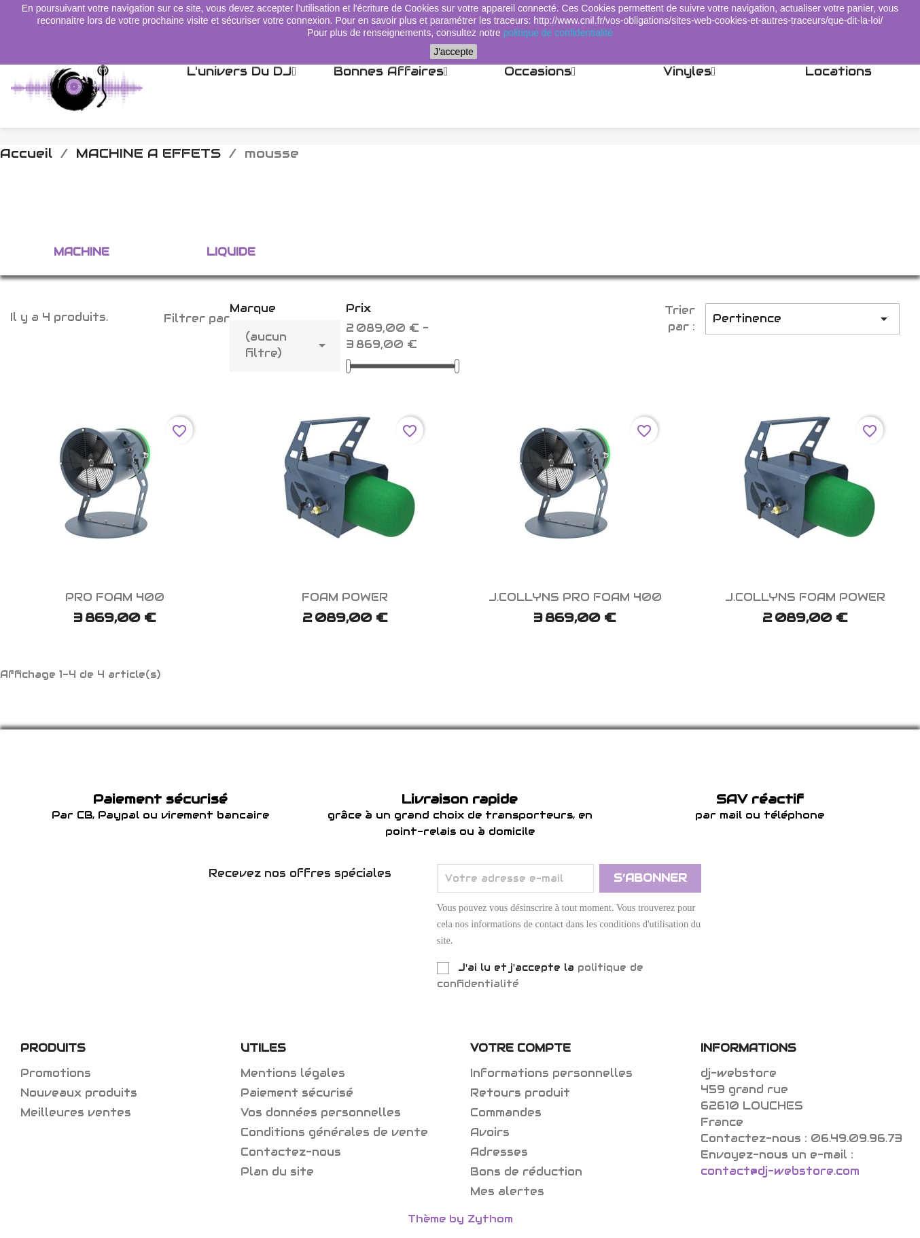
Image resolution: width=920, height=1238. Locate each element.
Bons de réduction (526, 1172)
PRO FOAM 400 (114, 597)
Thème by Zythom (460, 1218)
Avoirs (490, 1132)
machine (81, 252)
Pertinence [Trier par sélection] (802, 319)
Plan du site (277, 1172)
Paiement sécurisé (297, 1093)
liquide (231, 252)
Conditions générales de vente (334, 1132)
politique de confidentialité (558, 32)
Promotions (55, 1073)
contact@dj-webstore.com (780, 1171)
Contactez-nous (291, 1152)
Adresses (499, 1152)
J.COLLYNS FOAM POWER (805, 597)
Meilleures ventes (75, 1112)
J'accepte (454, 51)
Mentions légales (293, 1073)
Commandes (506, 1112)
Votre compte (520, 1048)
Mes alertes (507, 1191)
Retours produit (520, 1093)
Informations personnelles (551, 1073)
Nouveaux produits (78, 1093)
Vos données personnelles (321, 1112)
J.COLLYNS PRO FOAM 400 (575, 597)
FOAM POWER (345, 597)
